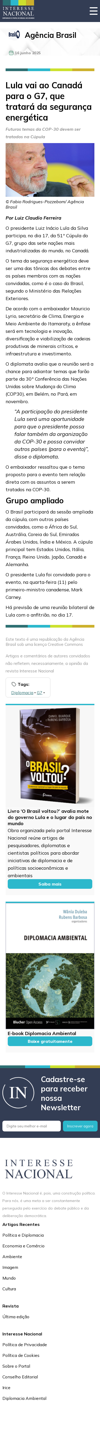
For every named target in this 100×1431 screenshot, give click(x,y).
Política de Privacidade (24, 1344)
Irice (6, 1387)
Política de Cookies (20, 1355)
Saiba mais (50, 884)
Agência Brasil (50, 35)
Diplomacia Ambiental (24, 1398)
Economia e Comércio (23, 1245)
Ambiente (12, 1256)
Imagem (10, 1267)
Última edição (15, 1316)
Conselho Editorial (20, 1376)
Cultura (9, 1288)
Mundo (9, 1278)
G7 (39, 692)
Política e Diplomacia (23, 1235)
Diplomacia (22, 692)
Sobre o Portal (16, 1366)
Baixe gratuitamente (50, 1041)
